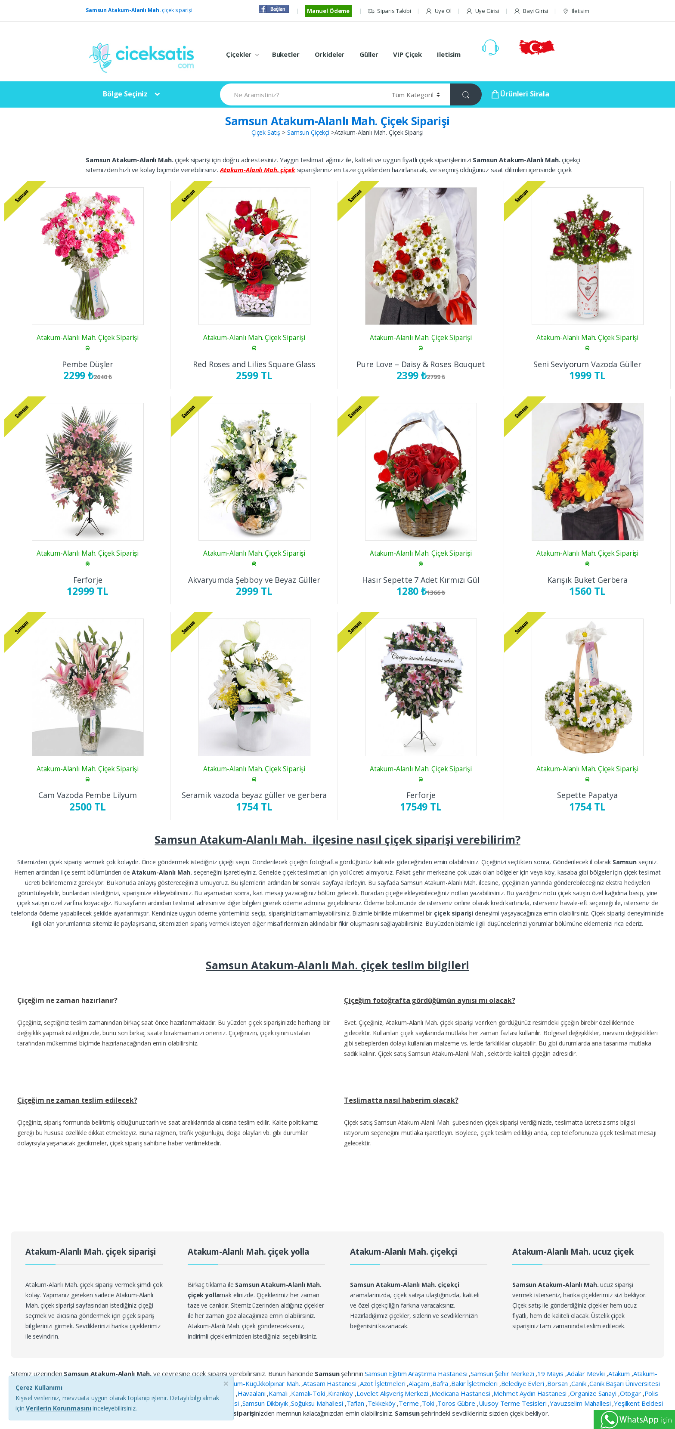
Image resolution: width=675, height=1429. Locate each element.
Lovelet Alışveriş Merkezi (393, 1393)
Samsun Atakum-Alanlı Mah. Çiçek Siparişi (337, 121)
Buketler (286, 54)
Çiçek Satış (265, 132)
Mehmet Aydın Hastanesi (530, 1393)
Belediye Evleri (523, 1383)
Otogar (631, 1393)
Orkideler (330, 54)
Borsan (558, 1383)
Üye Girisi (482, 11)
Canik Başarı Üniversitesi (624, 1383)
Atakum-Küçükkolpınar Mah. (261, 1383)
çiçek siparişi (139, 10)
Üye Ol (438, 11)
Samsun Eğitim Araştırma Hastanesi (417, 1373)
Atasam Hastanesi (330, 1383)
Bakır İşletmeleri (475, 1383)
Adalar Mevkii (587, 1373)
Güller (368, 54)
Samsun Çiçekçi (308, 132)
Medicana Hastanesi (461, 1393)
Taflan (356, 1403)
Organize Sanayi (594, 1393)
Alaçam (419, 1383)
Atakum (620, 1373)
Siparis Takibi (389, 11)
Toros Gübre (457, 1403)
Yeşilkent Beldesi (638, 1403)
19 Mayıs (551, 1373)
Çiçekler (238, 54)
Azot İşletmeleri (383, 1383)
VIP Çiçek (407, 54)
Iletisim (575, 11)
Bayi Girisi (531, 11)
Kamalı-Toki (308, 1393)
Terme (409, 1403)
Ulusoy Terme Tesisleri (513, 1403)
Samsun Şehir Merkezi (503, 1373)
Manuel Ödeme (328, 11)
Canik (579, 1383)
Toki (429, 1403)
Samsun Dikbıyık (266, 1403)
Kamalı (279, 1393)
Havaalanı (252, 1393)
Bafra (440, 1383)
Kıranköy (341, 1393)
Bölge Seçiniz (125, 94)
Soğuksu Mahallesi (317, 1403)
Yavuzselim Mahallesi (581, 1403)
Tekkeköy (382, 1403)
